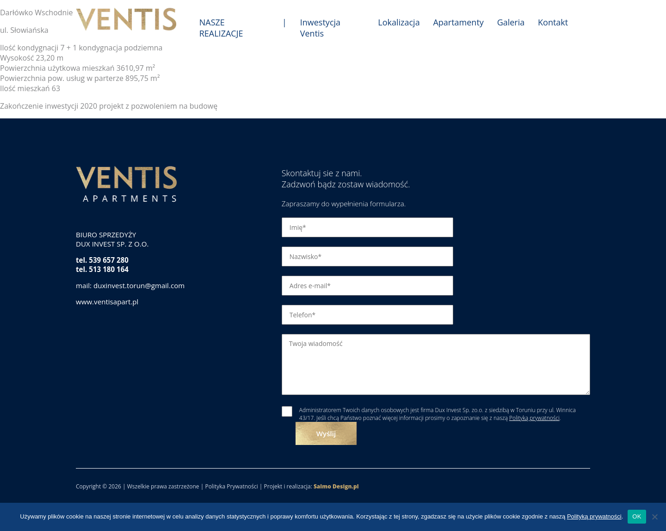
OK (636, 516)
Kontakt (553, 22)
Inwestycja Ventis (320, 28)
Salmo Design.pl (336, 486)
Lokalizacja (398, 22)
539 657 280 (109, 260)
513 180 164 (109, 269)
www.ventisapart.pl (107, 301)
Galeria (511, 22)
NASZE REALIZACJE (221, 28)
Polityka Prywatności (231, 486)
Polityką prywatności (534, 418)
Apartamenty (458, 22)
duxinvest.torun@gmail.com (139, 285)
